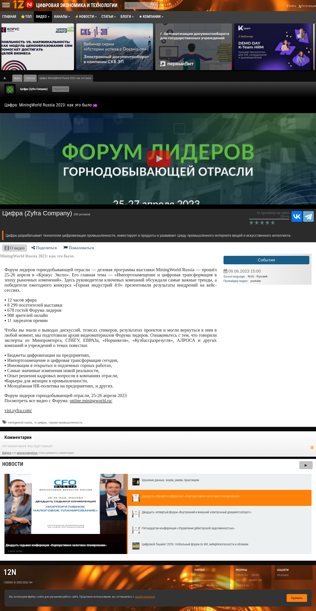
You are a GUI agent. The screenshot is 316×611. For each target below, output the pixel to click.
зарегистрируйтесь (27, 452)
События (266, 260)
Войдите (6, 452)
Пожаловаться (79, 247)
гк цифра (40, 422)
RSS (312, 447)
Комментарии (18, 437)
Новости (12, 464)
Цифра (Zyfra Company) (34, 89)
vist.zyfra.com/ (18, 410)
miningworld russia (20, 422)
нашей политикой (145, 596)
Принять (297, 598)
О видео (15, 248)
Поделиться (44, 247)
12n (9, 572)
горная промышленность (65, 422)
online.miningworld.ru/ (91, 400)
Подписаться (60, 89)
